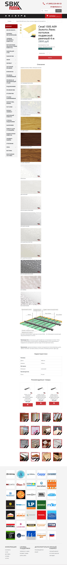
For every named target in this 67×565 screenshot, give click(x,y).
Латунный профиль (9, 67)
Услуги (7, 557)
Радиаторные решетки (10, 134)
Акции (36, 551)
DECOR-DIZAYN (10, 29)
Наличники (10, 124)
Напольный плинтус (10, 115)
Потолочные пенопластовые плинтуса (11, 46)
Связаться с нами (24, 550)
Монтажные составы (10, 154)
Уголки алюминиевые (11, 97)
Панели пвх (10, 55)
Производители (39, 549)
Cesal (47, 44)
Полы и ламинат (9, 110)
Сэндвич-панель (9, 139)
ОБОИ (8, 59)
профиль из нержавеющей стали (11, 81)
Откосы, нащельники (10, 120)
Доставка (7, 553)
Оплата (7, 555)
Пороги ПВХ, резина (10, 102)
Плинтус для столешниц (10, 129)
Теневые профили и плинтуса (9, 39)
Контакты (7, 549)
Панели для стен (10, 51)
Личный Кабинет (53, 550)
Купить (50, 57)
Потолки (9, 106)
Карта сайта (23, 555)
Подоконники (11, 86)
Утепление (9, 143)
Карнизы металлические (11, 34)
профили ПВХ (10, 89)
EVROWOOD (9, 71)
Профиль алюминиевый (11, 75)
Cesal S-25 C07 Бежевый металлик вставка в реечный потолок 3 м (28, 396)
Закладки (52, 555)
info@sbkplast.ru (56, 6)
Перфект (9, 62)
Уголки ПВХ (10, 93)
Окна (8, 146)
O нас (6, 551)
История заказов (54, 553)
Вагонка (9, 150)
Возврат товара (24, 553)
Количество (42, 52)
